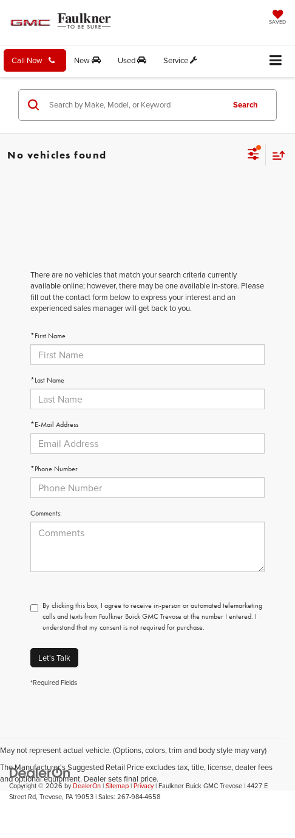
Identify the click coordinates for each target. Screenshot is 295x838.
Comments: (46, 513)
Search (245, 105)
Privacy (144, 786)
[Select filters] (253, 155)
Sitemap (117, 786)
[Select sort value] (275, 155)
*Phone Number (54, 469)
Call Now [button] (33, 60)
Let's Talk (54, 657)
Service (180, 60)
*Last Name (47, 380)
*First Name (48, 336)
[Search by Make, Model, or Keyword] (134, 105)
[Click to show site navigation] (276, 61)
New (87, 60)
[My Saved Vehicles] (277, 18)
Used (132, 60)
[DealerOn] (40, 771)
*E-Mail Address (54, 424)
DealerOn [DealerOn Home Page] (87, 786)
